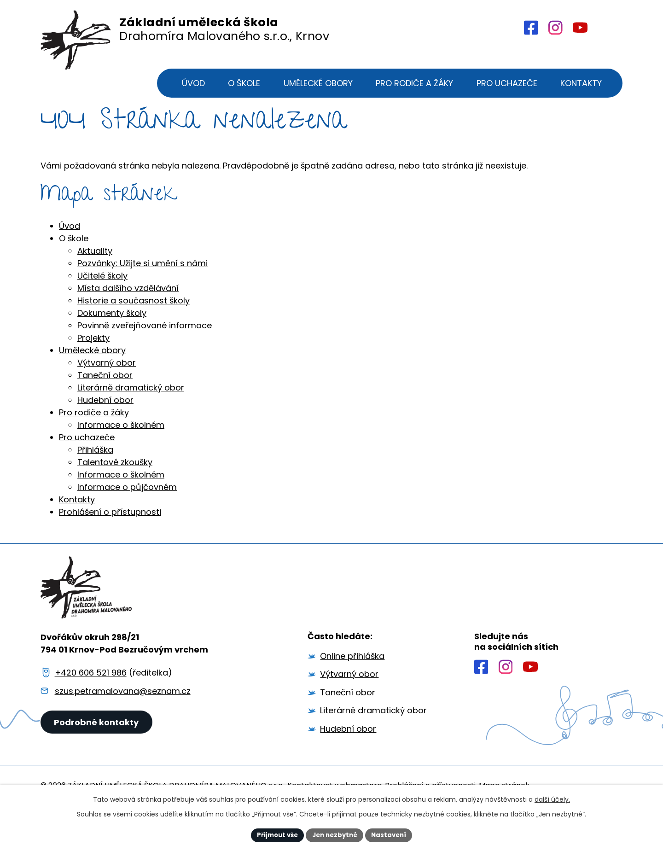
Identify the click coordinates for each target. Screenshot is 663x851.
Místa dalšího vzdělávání (128, 316)
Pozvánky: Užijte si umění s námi (142, 291)
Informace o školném (120, 453)
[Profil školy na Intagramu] (554, 27)
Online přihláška (352, 683)
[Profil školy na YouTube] (579, 28)
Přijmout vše (274, 834)
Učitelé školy (102, 303)
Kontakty (77, 527)
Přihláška (95, 478)
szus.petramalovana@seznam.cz (123, 719)
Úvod (69, 254)
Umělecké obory (92, 378)
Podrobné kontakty (97, 755)
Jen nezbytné (335, 834)
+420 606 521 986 (91, 700)
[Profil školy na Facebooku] (530, 27)
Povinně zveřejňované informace (144, 353)
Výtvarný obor (106, 390)
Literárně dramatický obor (130, 415)
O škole (73, 266)
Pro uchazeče (87, 465)
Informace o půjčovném (127, 515)
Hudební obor (105, 428)
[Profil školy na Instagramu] (506, 695)
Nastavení (392, 834)
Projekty (93, 366)
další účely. (552, 798)
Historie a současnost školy (133, 328)
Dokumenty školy (111, 341)
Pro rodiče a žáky (94, 440)
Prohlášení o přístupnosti (110, 540)
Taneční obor (105, 403)
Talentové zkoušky (114, 490)
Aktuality (94, 279)
